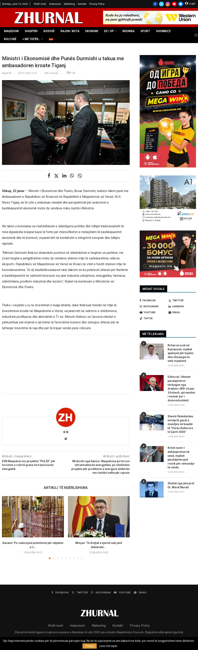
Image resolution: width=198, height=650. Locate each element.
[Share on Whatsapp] (72, 175)
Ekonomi (91, 31)
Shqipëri (31, 31)
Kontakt (82, 4)
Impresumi (55, 4)
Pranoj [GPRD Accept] (90, 646)
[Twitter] (161, 4)
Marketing (69, 4)
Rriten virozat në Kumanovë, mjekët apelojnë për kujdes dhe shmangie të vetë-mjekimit (181, 353)
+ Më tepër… (31, 39)
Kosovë (49, 31)
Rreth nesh (40, 4)
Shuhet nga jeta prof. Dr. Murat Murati (181, 485)
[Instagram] (167, 4)
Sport (145, 31)
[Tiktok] (153, 318)
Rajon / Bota (70, 31)
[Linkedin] (182, 306)
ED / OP (109, 31)
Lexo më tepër (108, 646)
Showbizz (163, 31)
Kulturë (10, 39)
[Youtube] (174, 4)
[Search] (196, 35)
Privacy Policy (96, 4)
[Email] (180, 4)
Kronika (128, 31)
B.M (65, 432)
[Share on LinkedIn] (64, 175)
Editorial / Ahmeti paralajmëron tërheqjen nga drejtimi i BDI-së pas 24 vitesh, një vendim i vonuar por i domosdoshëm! (181, 388)
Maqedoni (11, 31)
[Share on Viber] (80, 175)
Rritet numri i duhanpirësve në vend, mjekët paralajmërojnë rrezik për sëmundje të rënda (181, 457)
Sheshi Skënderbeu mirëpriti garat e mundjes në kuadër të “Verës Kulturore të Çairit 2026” (180, 424)
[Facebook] (155, 4)
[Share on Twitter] (56, 175)
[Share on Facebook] (49, 175)
